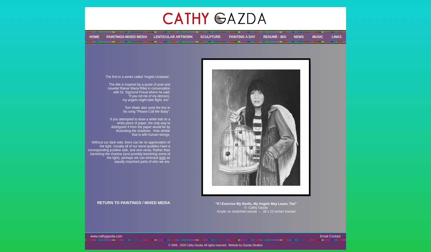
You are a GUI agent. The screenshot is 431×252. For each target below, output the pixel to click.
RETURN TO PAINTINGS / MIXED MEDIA (133, 202)
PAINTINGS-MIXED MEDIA (126, 37)
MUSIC (318, 37)
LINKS (337, 37)
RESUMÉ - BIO (274, 37)
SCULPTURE (210, 37)
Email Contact (330, 236)
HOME (94, 37)
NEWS (299, 37)
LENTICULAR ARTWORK (173, 37)
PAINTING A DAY (242, 37)
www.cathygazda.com (106, 236)
